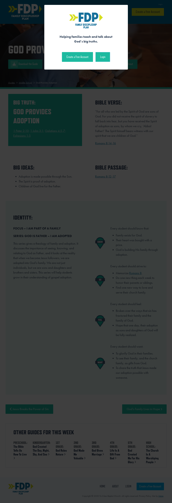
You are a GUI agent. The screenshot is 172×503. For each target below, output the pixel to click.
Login (102, 57)
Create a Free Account (77, 57)
